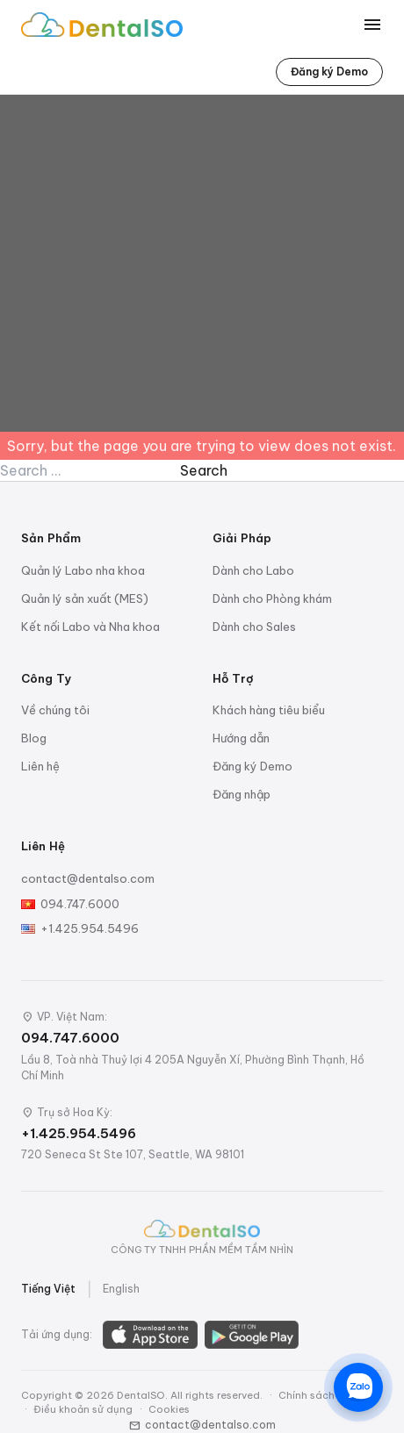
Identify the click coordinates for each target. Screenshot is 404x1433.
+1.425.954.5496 (89, 928)
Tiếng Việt (48, 1288)
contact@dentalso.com (88, 878)
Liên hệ (40, 766)
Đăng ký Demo (329, 71)
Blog (34, 738)
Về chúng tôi (55, 710)
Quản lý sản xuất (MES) (84, 598)
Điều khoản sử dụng (83, 1409)
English (121, 1288)
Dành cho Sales (254, 627)
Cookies (169, 1409)
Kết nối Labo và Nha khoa (90, 627)
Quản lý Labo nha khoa (83, 570)
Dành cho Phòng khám (272, 598)
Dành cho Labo (253, 570)
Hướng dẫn (241, 738)
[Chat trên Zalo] (358, 1387)
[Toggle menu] (372, 24)
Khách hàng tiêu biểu (269, 710)
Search (203, 470)
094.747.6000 (79, 904)
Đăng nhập (242, 794)
